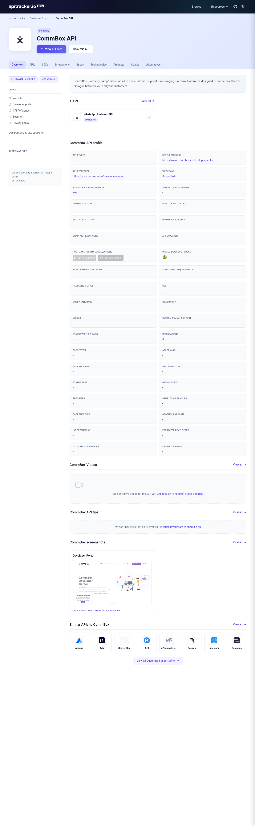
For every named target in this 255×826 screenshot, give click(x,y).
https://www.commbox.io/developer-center (187, 160)
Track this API (80, 49)
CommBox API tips (84, 512)
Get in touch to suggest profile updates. (180, 493)
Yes (75, 192)
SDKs (45, 64)
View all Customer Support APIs (158, 660)
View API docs (51, 49)
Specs (80, 64)
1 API (74, 101)
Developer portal (20, 104)
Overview (17, 64)
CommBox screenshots (87, 542)
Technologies (99, 64)
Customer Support (40, 18)
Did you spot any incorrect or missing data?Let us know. (32, 176)
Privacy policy (19, 122)
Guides (135, 64)
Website (15, 98)
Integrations (62, 64)
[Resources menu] (219, 6)
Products (118, 64)
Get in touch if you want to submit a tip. (178, 526)
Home (12, 18)
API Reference (19, 110)
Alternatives (153, 64)
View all (148, 101)
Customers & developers (26, 132)
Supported (168, 176)
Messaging (48, 79)
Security (15, 116)
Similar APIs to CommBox (89, 624)
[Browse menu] (198, 6)
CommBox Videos (83, 465)
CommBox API (64, 18)
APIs (23, 18)
